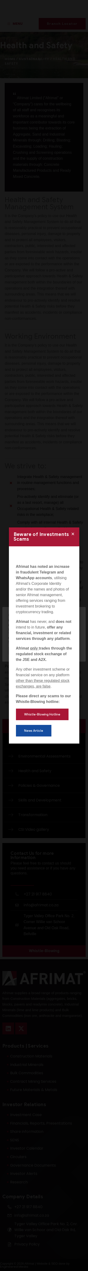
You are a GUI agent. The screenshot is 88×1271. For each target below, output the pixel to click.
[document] (44, 635)
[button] (73, 534)
